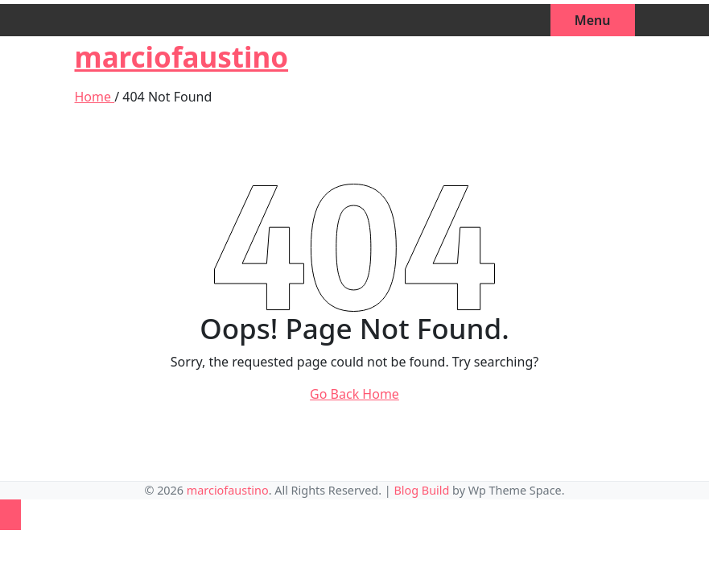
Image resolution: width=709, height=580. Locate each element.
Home (95, 97)
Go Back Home (354, 394)
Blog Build (421, 490)
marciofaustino (182, 57)
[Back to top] (10, 514)
